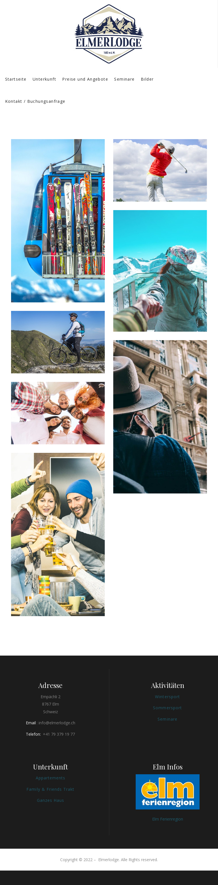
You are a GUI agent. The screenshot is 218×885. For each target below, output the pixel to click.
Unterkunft (44, 79)
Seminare (124, 79)
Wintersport (167, 696)
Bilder (147, 79)
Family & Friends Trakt (50, 789)
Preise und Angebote (85, 79)
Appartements (51, 778)
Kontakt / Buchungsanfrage (35, 101)
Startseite (16, 79)
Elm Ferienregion (167, 819)
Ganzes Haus (50, 800)
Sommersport (167, 707)
